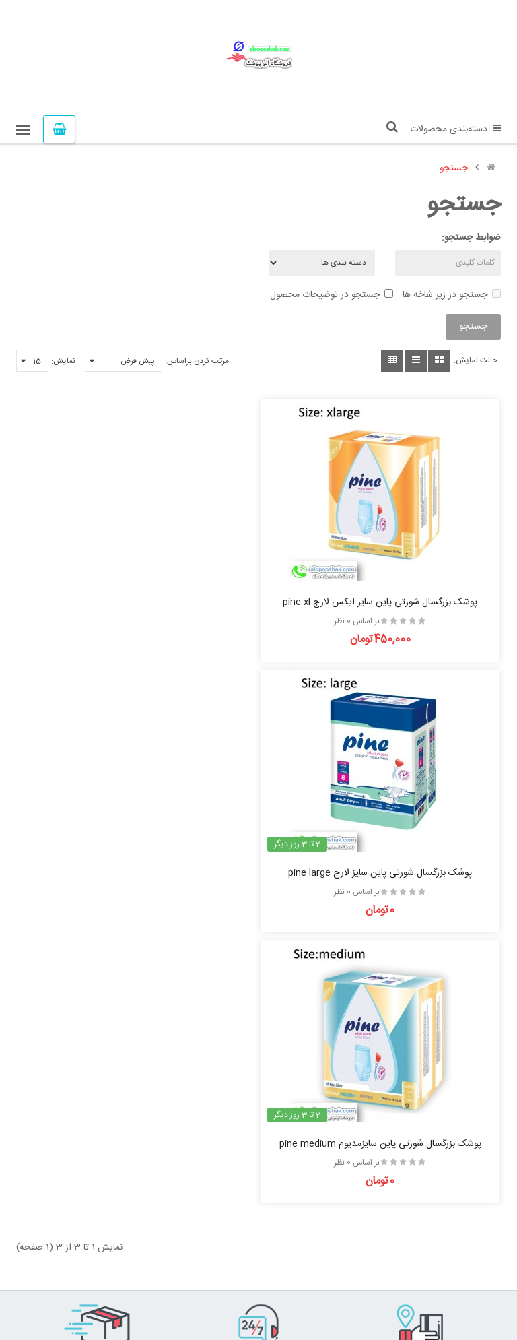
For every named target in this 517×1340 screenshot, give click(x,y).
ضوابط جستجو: (471, 238)
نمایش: (63, 360)
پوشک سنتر (112, 1301)
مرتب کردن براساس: (197, 360)
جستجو (454, 168)
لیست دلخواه (224, 1251)
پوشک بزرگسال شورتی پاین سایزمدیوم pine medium (385, 872)
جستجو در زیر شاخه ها (452, 294)
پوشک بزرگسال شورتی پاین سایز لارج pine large (132, 602)
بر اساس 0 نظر (361, 620)
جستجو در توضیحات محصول (331, 294)
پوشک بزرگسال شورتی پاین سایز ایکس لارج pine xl (384, 602)
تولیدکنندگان (225, 1233)
